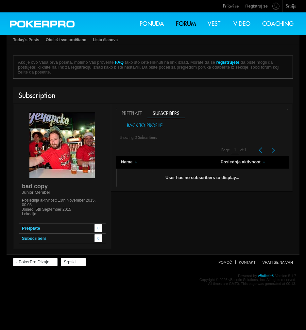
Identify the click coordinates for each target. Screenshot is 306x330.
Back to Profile (142, 125)
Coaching (278, 23)
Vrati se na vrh (278, 270)
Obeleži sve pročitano (66, 40)
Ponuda (152, 23)
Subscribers (166, 113)
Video (241, 23)
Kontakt (247, 270)
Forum (186, 23)
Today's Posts (26, 40)
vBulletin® (266, 284)
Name (126, 161)
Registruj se (256, 6)
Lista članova (105, 40)
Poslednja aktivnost (241, 161)
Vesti (215, 23)
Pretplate (132, 113)
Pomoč (225, 270)
